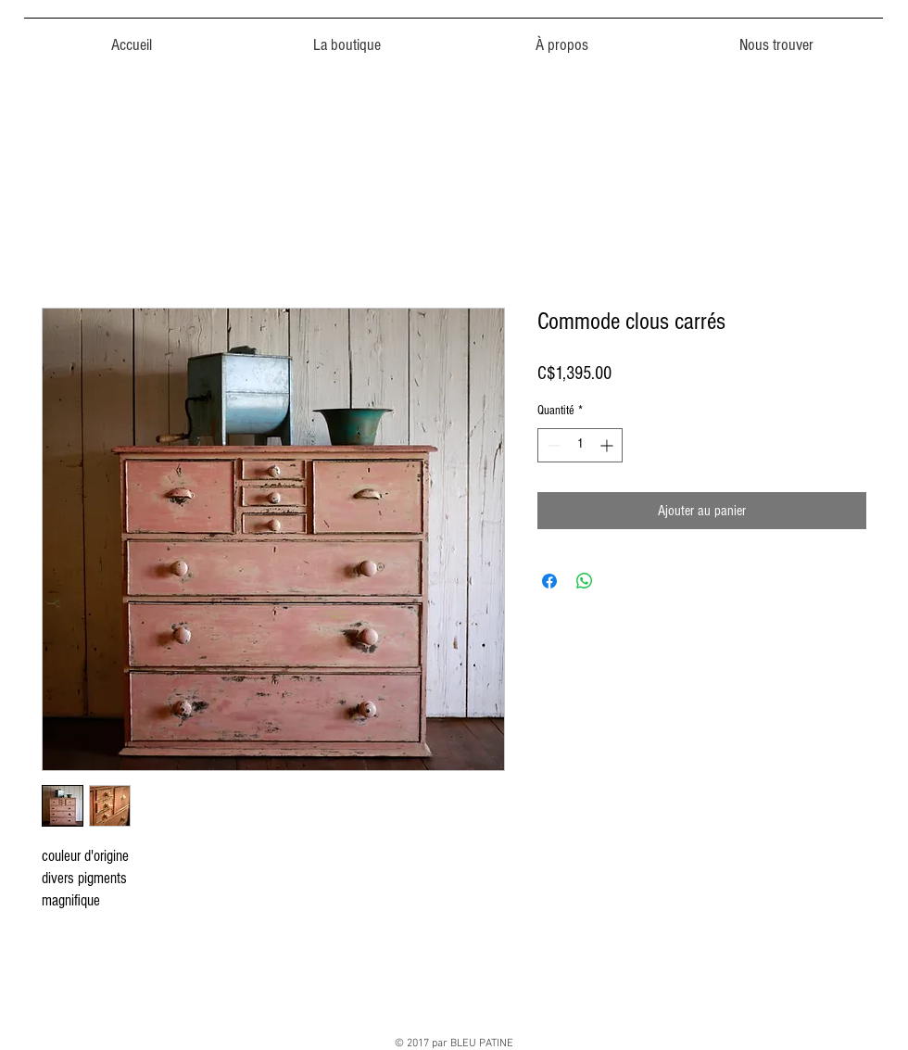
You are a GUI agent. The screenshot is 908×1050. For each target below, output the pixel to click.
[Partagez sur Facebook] (549, 581)
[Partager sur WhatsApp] (585, 581)
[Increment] (608, 445)
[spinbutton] (580, 445)
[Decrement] (551, 445)
